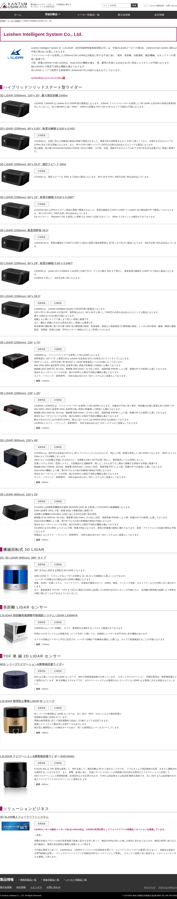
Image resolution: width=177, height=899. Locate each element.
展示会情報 (123, 14)
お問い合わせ (54, 887)
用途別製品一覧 (51, 879)
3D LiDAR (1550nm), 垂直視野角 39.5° (24, 230)
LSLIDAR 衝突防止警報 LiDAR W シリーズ (27, 701)
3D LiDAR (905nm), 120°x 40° (19, 440)
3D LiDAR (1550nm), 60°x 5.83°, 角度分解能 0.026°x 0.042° (37, 128)
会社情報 (159, 14)
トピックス (36, 887)
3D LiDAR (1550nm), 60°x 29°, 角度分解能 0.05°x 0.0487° (36, 263)
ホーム (17, 14)
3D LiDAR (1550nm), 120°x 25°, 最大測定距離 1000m (34, 95)
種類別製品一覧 (28, 879)
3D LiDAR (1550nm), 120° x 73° (20, 342)
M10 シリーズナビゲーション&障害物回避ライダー (32, 664)
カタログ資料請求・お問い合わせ (163, 6)
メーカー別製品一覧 (88, 14)
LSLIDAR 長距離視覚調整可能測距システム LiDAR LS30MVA (39, 615)
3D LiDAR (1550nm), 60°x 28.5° (20, 296)
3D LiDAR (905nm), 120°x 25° (19, 494)
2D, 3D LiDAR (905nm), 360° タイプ (23, 557)
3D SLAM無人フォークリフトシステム (24, 817)
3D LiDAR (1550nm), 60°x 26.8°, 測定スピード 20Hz (33, 164)
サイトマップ (149, 887)
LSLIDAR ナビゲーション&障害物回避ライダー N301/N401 (37, 756)
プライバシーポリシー (167, 887)
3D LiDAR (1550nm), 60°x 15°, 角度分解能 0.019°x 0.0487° (37, 197)
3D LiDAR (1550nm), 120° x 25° (20, 393)
